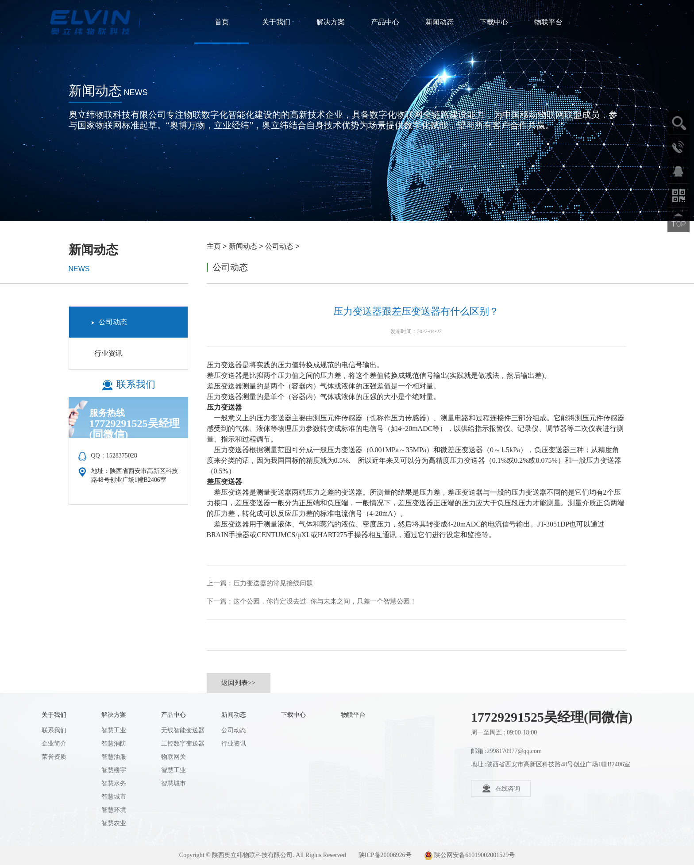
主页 (214, 246)
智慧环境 (113, 810)
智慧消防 (113, 743)
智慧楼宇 (113, 770)
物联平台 (548, 22)
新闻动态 (439, 22)
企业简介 (54, 743)
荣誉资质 (54, 757)
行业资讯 (107, 353)
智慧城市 (113, 796)
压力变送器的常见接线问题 (273, 583)
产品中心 (385, 22)
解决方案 (330, 22)
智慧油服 (113, 757)
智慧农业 (113, 823)
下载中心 (494, 22)
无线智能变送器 (182, 730)
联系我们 (54, 730)
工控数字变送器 (182, 743)
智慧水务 (113, 783)
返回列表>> (238, 682)
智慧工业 (113, 730)
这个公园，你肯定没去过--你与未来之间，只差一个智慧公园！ (325, 601)
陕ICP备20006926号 (385, 855)
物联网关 (173, 757)
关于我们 (276, 22)
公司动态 (279, 246)
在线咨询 (501, 788)
